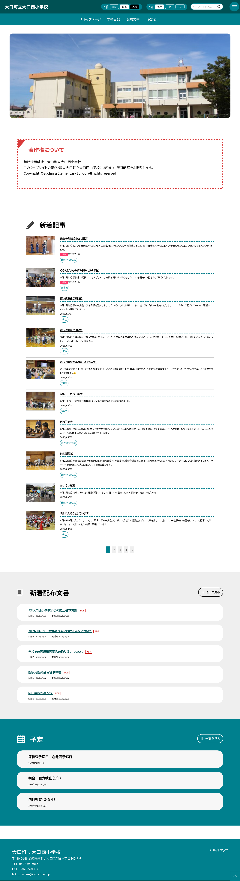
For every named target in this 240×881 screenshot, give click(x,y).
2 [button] (114, 550)
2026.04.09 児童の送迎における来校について (60, 631)
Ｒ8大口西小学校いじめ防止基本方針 (53, 610)
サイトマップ (220, 850)
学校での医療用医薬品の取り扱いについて (56, 651)
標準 (159, 6)
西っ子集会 (66, 422)
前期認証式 (66, 453)
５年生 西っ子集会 (71, 394)
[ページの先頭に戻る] (235, 876)
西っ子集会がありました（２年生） (78, 362)
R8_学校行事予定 (40, 693)
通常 (114, 6)
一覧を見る (212, 738)
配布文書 (133, 19)
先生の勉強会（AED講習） (74, 238)
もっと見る (213, 592)
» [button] (132, 550)
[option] (120, 76)
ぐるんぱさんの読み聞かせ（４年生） (80, 270)
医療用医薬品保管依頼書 (45, 672)
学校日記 (113, 19)
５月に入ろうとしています (74, 513)
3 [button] (120, 550)
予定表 (151, 19)
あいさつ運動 (67, 485)
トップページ (92, 19)
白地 (124, 6)
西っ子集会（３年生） (71, 298)
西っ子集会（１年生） (71, 330)
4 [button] (126, 550)
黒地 (134, 6)
